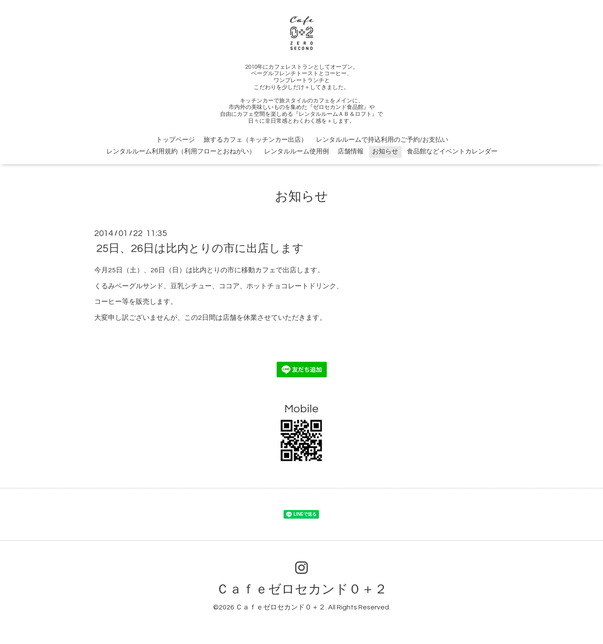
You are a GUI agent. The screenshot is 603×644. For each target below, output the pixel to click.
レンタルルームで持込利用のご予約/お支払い (382, 140)
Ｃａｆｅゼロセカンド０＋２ (301, 589)
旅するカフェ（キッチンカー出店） (255, 140)
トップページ (175, 140)
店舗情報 (351, 151)
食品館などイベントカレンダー (452, 151)
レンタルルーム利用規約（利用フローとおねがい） (180, 151)
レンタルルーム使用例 (296, 151)
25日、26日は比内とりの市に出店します (200, 248)
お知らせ (385, 151)
